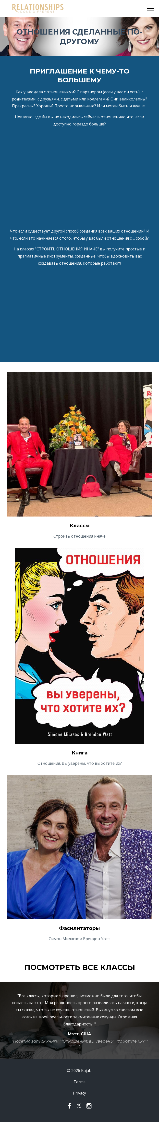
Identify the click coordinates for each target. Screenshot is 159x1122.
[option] (79, 1020)
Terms (79, 1082)
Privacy (79, 1093)
